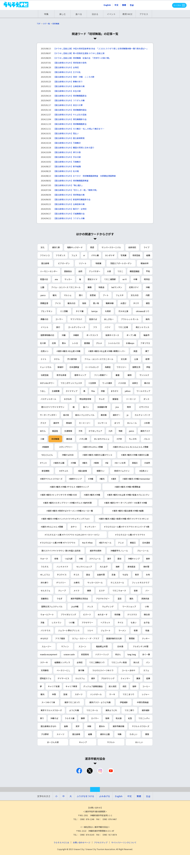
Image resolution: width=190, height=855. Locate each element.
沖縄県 (76, 335)
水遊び (123, 303)
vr (84, 255)
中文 (116, 5)
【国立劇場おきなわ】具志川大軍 (68, 105)
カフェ (146, 670)
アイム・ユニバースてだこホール (98, 359)
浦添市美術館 (118, 726)
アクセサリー (87, 622)
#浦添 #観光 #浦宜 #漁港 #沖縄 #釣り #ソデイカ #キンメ (124, 518)
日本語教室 (74, 367)
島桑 (66, 726)
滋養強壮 (45, 598)
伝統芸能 (45, 375)
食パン (86, 406)
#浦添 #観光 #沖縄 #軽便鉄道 (127, 486)
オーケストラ (92, 335)
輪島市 (146, 335)
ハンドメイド (62, 566)
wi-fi (125, 279)
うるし (43, 391)
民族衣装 (145, 598)
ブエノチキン (46, 311)
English (107, 5)
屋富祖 (115, 399)
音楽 (136, 590)
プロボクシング (108, 678)
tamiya (94, 311)
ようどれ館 (74, 710)
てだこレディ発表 (119, 662)
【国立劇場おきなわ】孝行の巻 (67, 152)
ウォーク (44, 558)
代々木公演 (123, 311)
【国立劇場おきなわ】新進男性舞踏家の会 (72, 199)
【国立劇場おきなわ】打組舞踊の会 (69, 213)
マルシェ (68, 295)
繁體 (124, 5)
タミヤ (136, 303)
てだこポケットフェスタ (71, 383)
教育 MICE (127, 14)
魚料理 (146, 566)
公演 (136, 359)
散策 (147, 734)
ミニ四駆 (64, 311)
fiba (93, 391)
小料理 (147, 422)
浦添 (93, 678)
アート (106, 295)
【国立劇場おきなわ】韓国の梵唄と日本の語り (74, 147)
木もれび (44, 638)
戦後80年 (145, 263)
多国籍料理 (102, 406)
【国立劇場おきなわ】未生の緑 (67, 90)
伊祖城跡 (124, 702)
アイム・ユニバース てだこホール (66, 287)
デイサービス (63, 678)
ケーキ (112, 694)
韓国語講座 (134, 271)
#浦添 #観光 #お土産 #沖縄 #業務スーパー (106, 351)
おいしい (139, 742)
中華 (135, 279)
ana (56, 279)
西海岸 (69, 422)
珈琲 (134, 686)
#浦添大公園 (58, 462)
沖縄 (148, 287)
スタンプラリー (66, 446)
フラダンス (60, 255)
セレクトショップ (84, 566)
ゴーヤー (59, 319)
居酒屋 (87, 343)
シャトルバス (114, 343)
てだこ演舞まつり (97, 662)
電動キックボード (75, 247)
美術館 (104, 414)
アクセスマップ (100, 842)
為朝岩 (108, 367)
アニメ (121, 542)
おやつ (74, 526)
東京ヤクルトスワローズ (51, 710)
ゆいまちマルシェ (102, 438)
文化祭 (124, 359)
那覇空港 (44, 303)
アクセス (143, 14)
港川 (81, 295)
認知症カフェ (45, 678)
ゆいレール (132, 422)
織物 (129, 375)
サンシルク (144, 375)
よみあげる (104, 796)
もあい (133, 622)
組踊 (148, 255)
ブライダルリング (68, 614)
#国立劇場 (82, 470)
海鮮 (117, 566)
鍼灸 (131, 598)
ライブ (146, 247)
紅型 (130, 718)
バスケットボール (48, 399)
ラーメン (122, 630)
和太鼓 (119, 718)
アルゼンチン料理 (140, 646)
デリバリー (61, 582)
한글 (132, 5)
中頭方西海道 (143, 702)
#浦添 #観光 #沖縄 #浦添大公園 (135, 454)
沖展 (64, 335)
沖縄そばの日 (68, 454)
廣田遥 (69, 438)
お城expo (130, 343)
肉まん (118, 654)
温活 (119, 598)
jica (117, 406)
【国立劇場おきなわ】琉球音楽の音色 (70, 62)
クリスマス (132, 614)
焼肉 (148, 319)
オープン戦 (131, 335)
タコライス (62, 574)
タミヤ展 (79, 311)
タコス (76, 574)
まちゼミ (115, 391)
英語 (135, 351)
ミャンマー (125, 678)
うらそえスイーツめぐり (103, 670)
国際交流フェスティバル (52, 606)
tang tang (131, 654)
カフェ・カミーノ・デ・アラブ (85, 638)
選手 (109, 558)
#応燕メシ (143, 470)
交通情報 (68, 430)
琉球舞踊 (55, 23)
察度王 (133, 542)
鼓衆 (107, 718)
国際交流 (136, 367)
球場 (56, 558)
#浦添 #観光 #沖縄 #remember (136, 478)
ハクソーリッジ (102, 654)
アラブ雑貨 (60, 638)
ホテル (57, 359)
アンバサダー (94, 271)
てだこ (120, 271)
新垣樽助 (45, 470)
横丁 (147, 351)
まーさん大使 (53, 742)
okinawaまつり (142, 311)
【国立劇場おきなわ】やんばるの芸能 (70, 114)
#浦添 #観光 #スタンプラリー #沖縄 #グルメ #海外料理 (67, 502)
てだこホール (92, 710)
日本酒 (120, 646)
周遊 (92, 247)
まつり (117, 422)
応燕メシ (45, 351)
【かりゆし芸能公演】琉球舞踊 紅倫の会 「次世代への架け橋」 (82, 57)
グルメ (99, 343)
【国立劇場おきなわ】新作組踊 (67, 166)
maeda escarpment (48, 654)
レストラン (56, 622)
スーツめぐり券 (48, 702)
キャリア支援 (53, 686)
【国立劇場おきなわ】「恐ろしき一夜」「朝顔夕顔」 (76, 190)
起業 (148, 678)
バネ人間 (83, 438)
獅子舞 (81, 670)
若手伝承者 (61, 375)
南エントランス (142, 327)
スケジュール (95, 558)
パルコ (147, 438)
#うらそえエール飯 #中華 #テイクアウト (58, 542)
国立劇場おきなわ (48, 726)
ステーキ (44, 662)
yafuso (128, 391)
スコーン (82, 646)
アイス (58, 303)
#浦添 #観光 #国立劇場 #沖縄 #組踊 (127, 510)
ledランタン (116, 287)
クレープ (62, 590)
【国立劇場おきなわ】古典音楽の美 (69, 86)
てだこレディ (144, 718)
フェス (74, 255)
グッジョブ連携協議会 (93, 686)
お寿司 (76, 582)
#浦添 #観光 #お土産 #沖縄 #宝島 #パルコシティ (128, 494)
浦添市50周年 (96, 550)
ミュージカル (45, 367)
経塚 (147, 359)
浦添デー (116, 414)
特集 (46, 14)
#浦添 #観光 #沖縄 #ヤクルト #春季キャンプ (69, 486)
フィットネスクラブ (140, 582)
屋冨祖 (55, 430)
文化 (42, 247)
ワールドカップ (143, 391)
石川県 (43, 343)
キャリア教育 (71, 686)
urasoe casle (69, 654)
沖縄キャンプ (134, 558)
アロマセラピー (103, 598)
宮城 (65, 694)
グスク (43, 422)
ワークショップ (129, 606)
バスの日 (122, 383)
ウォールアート (47, 614)
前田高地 (85, 654)
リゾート (83, 263)
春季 (148, 558)
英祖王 (135, 462)
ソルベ (90, 630)
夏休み (102, 726)
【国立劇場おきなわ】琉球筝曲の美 (69, 194)
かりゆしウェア (95, 430)
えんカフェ (80, 678)
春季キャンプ (80, 375)
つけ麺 (71, 622)
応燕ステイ (134, 287)
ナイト (43, 359)
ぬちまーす (102, 614)
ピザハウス (144, 406)
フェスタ (119, 295)
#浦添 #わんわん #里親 (93, 446)
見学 (77, 726)
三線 (42, 438)
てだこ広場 (123, 327)
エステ (102, 590)
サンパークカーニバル (111, 247)
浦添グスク (145, 430)
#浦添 (113, 478)
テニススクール (117, 582)
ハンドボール (96, 694)
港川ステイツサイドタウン (52, 406)
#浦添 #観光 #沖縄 (92, 494)
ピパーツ (87, 614)
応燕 (54, 343)
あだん (43, 430)
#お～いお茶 (120, 462)
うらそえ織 (69, 718)
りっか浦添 (107, 383)
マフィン (65, 646)
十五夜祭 (92, 383)
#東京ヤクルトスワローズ (51, 478)
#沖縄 (73, 462)
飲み (64, 343)
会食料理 (101, 574)
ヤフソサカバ (76, 319)
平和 (148, 271)
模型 (148, 303)
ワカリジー (121, 367)
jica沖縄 (74, 606)
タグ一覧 (46, 23)
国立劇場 (45, 263)
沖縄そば (54, 718)
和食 (147, 630)
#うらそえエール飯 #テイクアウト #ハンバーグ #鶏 (126, 526)
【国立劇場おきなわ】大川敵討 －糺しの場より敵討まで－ (79, 128)
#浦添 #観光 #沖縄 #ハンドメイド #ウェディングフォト (65, 518)
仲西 (54, 694)
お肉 (148, 574)
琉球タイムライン (122, 470)
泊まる (95, 14)
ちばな (125, 574)
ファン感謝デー (101, 375)
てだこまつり (128, 694)
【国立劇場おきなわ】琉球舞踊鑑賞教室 (71, 180)
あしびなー (109, 319)
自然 (80, 271)
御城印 (60, 367)
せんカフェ (45, 590)
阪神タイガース (112, 335)
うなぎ (59, 598)
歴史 (119, 558)
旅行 (58, 327)
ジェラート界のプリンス (68, 630)
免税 (84, 303)
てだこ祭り (129, 710)
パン (148, 662)
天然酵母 (45, 670)
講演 (138, 678)
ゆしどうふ (45, 574)
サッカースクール (95, 582)
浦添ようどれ (111, 710)
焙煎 (124, 686)
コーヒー (146, 686)
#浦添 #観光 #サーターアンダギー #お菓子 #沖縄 (125, 502)
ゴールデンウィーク (76, 327)
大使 (109, 271)
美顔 (89, 590)
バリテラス (45, 630)
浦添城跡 (145, 710)
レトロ (75, 343)
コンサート (102, 422)
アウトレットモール (130, 319)
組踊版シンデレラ (62, 662)
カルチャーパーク (142, 414)
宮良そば (93, 319)
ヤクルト (111, 742)
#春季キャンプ (75, 478)
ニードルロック (92, 367)
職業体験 (110, 303)
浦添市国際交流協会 (79, 598)
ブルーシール (143, 550)
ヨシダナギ (110, 255)
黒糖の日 (44, 319)
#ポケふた (63, 470)
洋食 (42, 622)
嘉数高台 (68, 271)
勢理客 (132, 638)
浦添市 (56, 422)
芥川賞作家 (72, 359)
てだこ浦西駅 (110, 279)
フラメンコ (45, 255)
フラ (95, 327)
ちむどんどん (47, 454)
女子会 (147, 622)
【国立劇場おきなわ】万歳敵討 (67, 142)
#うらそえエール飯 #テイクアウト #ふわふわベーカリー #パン (72, 534)
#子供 (119, 438)
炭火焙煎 (112, 686)
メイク (76, 590)
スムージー (46, 646)
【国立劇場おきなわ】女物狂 (66, 67)
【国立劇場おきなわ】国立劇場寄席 (69, 138)
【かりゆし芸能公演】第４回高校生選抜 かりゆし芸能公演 (79, 53)
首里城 (93, 295)
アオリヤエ (145, 343)
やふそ (102, 399)
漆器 (103, 391)
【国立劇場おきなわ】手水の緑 (67, 157)
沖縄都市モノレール (119, 550)
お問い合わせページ (81, 842)
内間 (148, 295)
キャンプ (83, 742)
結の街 (66, 414)
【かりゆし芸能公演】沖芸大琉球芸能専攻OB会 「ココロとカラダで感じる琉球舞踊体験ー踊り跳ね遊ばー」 (101, 48)
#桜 (106, 462)
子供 (80, 430)
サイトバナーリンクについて (123, 842)
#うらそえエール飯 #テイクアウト (130, 534)
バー (147, 590)
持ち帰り (44, 582)
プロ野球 (45, 734)
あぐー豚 (146, 654)
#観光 (84, 462)
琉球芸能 (136, 255)
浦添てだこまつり (72, 702)
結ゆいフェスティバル (85, 414)
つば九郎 (68, 558)
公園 (42, 287)
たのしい (133, 734)
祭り (42, 718)
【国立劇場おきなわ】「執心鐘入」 (69, 185)
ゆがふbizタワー (47, 383)
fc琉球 (108, 311)
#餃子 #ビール (105, 542)
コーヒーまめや (128, 670)
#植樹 (96, 462)
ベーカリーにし (63, 670)
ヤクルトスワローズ (140, 726)
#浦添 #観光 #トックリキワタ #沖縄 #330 (58, 494)
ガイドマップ (71, 391)
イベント (111, 14)
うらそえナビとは (61, 842)
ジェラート (106, 630)
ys (127, 414)
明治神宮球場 (85, 399)
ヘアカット (105, 622)
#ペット (43, 462)
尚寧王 (135, 383)
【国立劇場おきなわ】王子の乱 (67, 72)
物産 (121, 430)
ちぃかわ (133, 438)
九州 (110, 430)
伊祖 (148, 367)
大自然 (147, 462)
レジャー (145, 694)
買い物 (96, 303)
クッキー (146, 638)
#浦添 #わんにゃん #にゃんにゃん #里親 (130, 446)
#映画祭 (45, 446)
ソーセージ (131, 399)
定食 (113, 574)
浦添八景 (56, 247)
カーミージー (85, 422)
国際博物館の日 (47, 335)
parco (43, 295)
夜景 (136, 630)
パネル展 (95, 255)
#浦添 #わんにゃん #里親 (52, 526)
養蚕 (117, 375)
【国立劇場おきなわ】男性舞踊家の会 (70, 119)
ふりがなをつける (85, 796)
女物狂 (80, 662)
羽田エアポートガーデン (121, 263)
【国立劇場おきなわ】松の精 (66, 171)
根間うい (100, 470)
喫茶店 (147, 279)
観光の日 (71, 303)
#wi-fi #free (87, 542)
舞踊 (89, 287)
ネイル (120, 622)
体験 (89, 726)
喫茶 (129, 406)
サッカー (68, 279)
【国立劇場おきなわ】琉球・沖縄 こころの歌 (74, 76)
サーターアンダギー (48, 414)
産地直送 (131, 566)
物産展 (98, 263)
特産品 (101, 287)
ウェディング (108, 606)
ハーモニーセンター (49, 271)
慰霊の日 (44, 279)
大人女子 (104, 566)
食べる (78, 14)
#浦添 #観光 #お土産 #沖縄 (68, 351)
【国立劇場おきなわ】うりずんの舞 (69, 100)
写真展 (123, 255)
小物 (147, 606)
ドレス (90, 606)
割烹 (137, 574)
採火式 (136, 662)
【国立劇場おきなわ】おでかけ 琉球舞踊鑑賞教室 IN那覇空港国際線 (85, 175)
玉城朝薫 (55, 391)
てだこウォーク (119, 590)
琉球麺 (117, 614)
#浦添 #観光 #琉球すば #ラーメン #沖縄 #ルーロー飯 (70, 510)
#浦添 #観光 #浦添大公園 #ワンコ (97, 454)
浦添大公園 (105, 734)
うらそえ (45, 566)
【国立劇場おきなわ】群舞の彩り (68, 81)
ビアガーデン (64, 263)
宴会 (88, 574)
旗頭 (83, 718)
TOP (38, 23)
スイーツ (60, 734)
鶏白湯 (147, 614)
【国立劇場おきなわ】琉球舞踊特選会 (70, 109)
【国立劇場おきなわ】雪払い (66, 133)
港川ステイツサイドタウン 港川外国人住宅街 (61, 550)
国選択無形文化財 (114, 638)
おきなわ (68, 399)
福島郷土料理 (102, 646)
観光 (55, 295)
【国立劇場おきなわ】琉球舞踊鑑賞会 (70, 95)
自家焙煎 (132, 247)
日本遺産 (146, 542)
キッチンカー (90, 526)
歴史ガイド (92, 279)
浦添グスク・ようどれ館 (100, 702)
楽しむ (62, 14)
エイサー (95, 718)
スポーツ (79, 694)
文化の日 (135, 295)
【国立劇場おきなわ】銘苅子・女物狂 (70, 208)
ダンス (146, 399)
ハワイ (108, 327)
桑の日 (147, 383)
